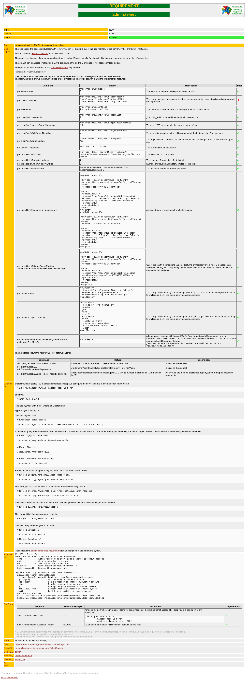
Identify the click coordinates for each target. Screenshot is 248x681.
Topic (6, 45)
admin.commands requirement (46, 551)
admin (18, 652)
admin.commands (59, 67)
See (6, 644)
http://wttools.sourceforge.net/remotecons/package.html (42, 644)
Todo (6, 640)
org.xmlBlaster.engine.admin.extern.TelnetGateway (40, 648)
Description (7, 50)
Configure (9, 604)
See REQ (8, 652)
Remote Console (40, 53)
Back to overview (9, 677)
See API (8, 648)
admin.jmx (20, 659)
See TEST (7, 664)
